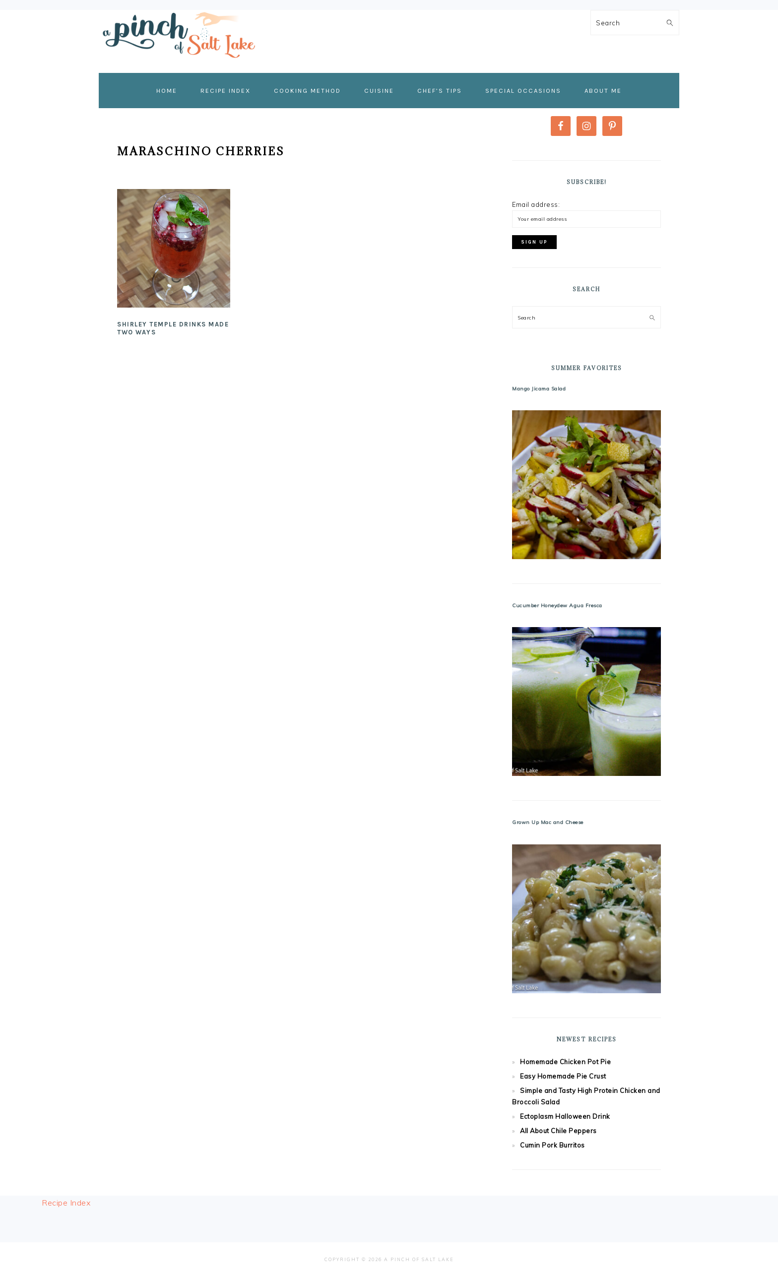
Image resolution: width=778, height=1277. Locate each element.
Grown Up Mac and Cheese (548, 822)
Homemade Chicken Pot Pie (565, 1062)
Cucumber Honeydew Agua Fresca (557, 605)
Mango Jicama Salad (539, 388)
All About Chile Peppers (558, 1131)
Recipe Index (66, 1203)
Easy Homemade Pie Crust (563, 1076)
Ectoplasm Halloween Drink (565, 1116)
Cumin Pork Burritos (552, 1145)
